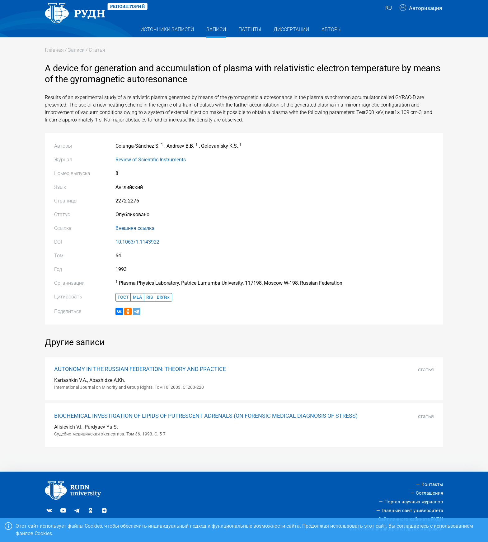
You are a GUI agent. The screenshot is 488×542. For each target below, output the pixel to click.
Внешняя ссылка (135, 241)
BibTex (163, 309)
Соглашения (429, 493)
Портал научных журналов (413, 502)
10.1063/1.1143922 (137, 254)
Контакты (432, 484)
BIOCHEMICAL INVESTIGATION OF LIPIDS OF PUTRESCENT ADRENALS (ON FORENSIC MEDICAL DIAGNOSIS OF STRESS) (206, 428)
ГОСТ (123, 309)
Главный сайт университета (412, 510)
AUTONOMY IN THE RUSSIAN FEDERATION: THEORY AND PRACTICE (140, 381)
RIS (149, 309)
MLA (137, 309)
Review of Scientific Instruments (150, 172)
